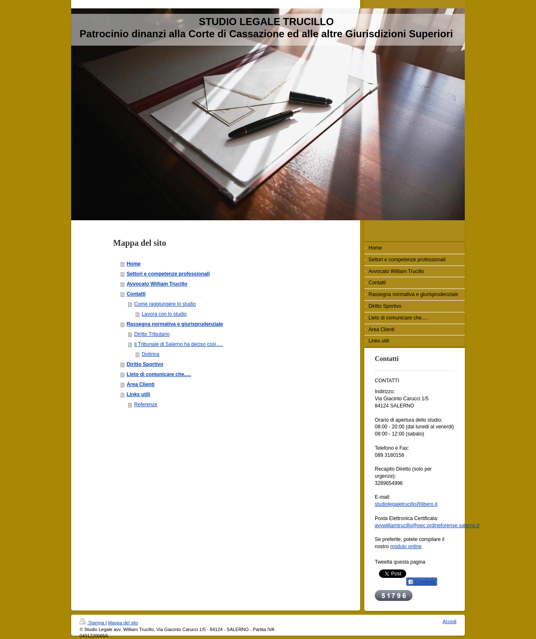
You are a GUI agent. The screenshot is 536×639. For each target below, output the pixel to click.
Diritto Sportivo (144, 364)
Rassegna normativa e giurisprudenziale (174, 324)
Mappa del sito (123, 622)
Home (133, 264)
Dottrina (150, 354)
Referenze (145, 404)
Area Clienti (140, 384)
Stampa (93, 622)
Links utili (138, 394)
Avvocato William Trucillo (156, 284)
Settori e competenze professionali (168, 274)
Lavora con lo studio (164, 314)
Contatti (135, 294)
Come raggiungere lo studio (165, 304)
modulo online (406, 546)
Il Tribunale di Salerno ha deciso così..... (178, 344)
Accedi (449, 621)
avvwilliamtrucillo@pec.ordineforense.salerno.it (427, 525)
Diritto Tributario (152, 334)
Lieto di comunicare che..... (158, 374)
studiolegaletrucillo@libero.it (406, 504)
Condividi (422, 582)
